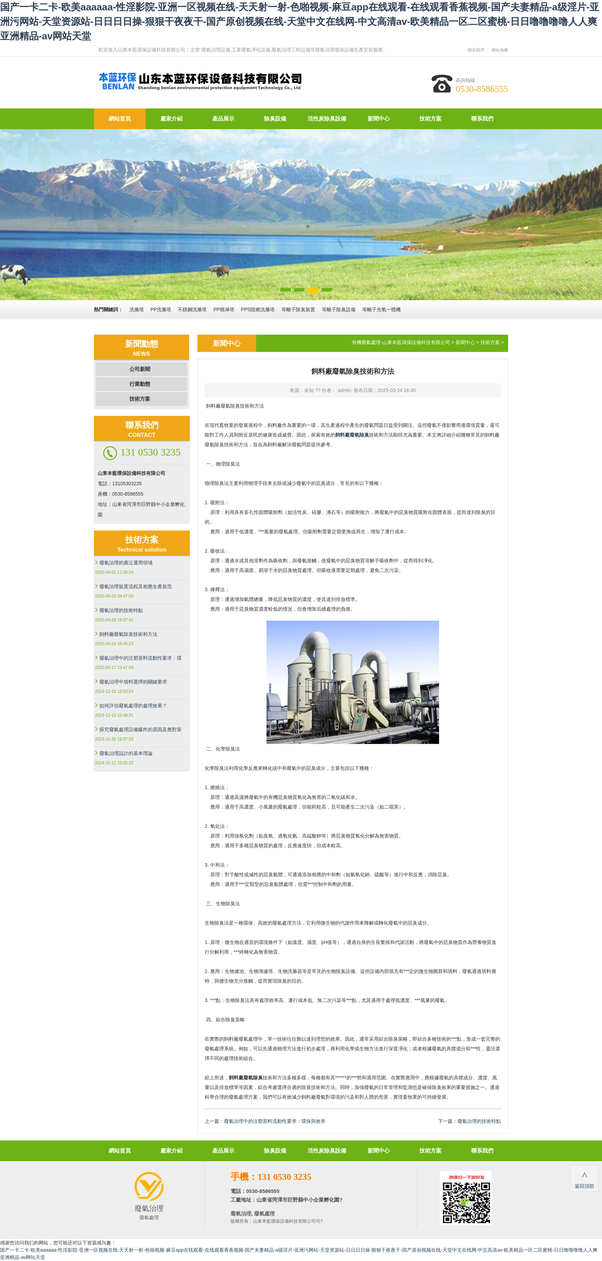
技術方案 (430, 119)
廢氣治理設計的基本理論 (126, 753)
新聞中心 (379, 119)
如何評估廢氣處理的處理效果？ (133, 705)
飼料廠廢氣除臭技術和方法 (128, 634)
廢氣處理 (264, 1213)
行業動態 (139, 384)
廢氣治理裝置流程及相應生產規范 (135, 586)
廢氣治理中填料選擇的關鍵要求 (133, 682)
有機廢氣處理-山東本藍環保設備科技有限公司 (401, 342)
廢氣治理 (241, 1213)
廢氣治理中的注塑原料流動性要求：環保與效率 (275, 1121)
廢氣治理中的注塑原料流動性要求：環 (140, 658)
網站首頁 (120, 119)
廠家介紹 (172, 119)
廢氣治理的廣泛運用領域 (126, 562)
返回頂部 (584, 1178)
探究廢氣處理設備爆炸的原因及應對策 (140, 729)
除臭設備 (275, 119)
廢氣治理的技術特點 (121, 610)
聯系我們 (476, 50)
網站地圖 (500, 50)
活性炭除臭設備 (327, 119)
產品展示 (223, 119)
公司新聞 (139, 369)
